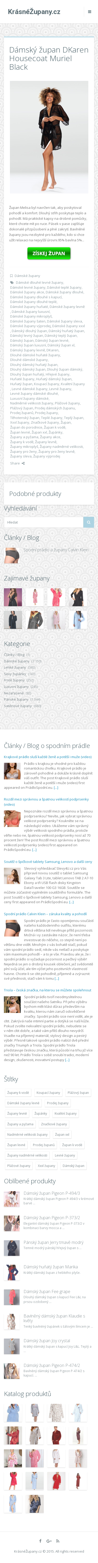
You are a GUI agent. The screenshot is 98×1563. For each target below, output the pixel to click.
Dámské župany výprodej (30, 326)
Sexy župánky (15, 673)
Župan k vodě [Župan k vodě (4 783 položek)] (72, 1145)
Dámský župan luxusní (28, 345)
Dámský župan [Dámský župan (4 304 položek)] (73, 1166)
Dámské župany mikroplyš (31, 316)
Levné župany (60, 388)
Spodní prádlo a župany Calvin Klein (56, 550)
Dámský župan (22, 340)
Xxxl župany (19, 422)
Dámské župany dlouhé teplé (33, 301)
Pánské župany (16, 699)
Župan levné (20, 432)
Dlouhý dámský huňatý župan (33, 364)
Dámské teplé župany (64, 287)
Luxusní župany (16, 686)
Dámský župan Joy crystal (47, 1341)
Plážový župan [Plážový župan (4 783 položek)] (78, 1092)
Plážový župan (21, 408)
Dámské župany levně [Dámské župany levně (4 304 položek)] (23, 1103)
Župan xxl (39, 432)
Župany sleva (21, 456)
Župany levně (45, 442)
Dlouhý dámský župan (27, 369)
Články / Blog (14, 654)
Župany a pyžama (24, 437)
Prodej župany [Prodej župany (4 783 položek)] (57, 1103)
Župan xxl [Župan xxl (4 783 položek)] (62, 1134)
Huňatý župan (21, 384)
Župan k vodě (54, 427)
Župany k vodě (21, 442)
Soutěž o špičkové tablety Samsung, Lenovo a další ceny (48, 861)
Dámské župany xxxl (68, 326)
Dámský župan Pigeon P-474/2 (52, 1365)
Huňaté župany (22, 379)
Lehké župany (15, 667)
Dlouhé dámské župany (29, 359)
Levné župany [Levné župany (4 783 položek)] (65, 1155)
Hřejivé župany (58, 374)
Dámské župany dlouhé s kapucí (36, 297)
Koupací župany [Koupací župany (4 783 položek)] (48, 1092)
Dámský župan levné (51, 340)
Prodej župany (46, 412)
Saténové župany (18, 705)
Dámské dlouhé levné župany (39, 282)
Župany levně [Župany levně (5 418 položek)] (17, 1113)
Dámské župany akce (27, 292)
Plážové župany (67, 403)
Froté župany (14, 680)
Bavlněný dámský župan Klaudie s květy (54, 1318)
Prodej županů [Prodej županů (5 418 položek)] (44, 1145)
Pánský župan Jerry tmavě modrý (53, 1242)
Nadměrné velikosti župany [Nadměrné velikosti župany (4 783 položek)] (27, 1134)
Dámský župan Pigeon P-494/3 (52, 1193)
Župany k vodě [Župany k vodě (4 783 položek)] (18, 1092)
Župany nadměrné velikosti (61, 446)
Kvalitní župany (73, 384)
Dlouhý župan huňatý (27, 374)
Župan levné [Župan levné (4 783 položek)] (16, 1145)
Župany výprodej (46, 456)
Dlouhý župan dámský (64, 369)
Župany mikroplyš (24, 446)
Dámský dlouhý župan (29, 330)
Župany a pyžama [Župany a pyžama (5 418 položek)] (20, 1124)
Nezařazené (14, 693)
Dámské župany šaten (27, 321)
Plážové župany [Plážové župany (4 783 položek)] (18, 1166)
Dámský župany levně (27, 350)
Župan (66, 422)
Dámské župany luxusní (31, 311)
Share (17, 463)
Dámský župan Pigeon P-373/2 (52, 1217)
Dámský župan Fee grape (47, 1291)
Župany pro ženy (23, 451)
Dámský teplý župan (61, 335)
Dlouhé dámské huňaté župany (35, 355)
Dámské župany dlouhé (64, 292)
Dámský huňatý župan (66, 330)
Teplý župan (73, 417)
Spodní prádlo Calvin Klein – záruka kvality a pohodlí (45, 914)
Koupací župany (46, 384)
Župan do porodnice (26, 427)
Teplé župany (51, 417)
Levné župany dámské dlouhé (34, 393)
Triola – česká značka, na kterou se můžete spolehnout (47, 990)
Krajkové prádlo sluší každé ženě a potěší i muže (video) (47, 756)
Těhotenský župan (24, 417)
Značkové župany (45, 422)
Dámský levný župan (26, 335)
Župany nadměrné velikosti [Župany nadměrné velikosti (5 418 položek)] (27, 1155)
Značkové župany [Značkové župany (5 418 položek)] (54, 1124)
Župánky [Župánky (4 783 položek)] (40, 1113)
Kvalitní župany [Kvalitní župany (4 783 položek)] (66, 1113)
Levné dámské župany (30, 388)
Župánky (55, 432)
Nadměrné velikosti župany (31, 403)
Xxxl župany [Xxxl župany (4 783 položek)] (46, 1166)
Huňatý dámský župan (54, 379)
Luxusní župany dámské (29, 398)
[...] (56, 787)
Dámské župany (27, 275)
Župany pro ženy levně (56, 451)
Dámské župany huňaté (29, 306)
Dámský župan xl (61, 345)
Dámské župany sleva (64, 321)
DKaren (53, 350)
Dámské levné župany (27, 287)
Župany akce (50, 437)
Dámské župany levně (67, 306)
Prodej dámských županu (55, 408)
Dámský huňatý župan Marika (51, 1267)
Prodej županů (21, 412)
